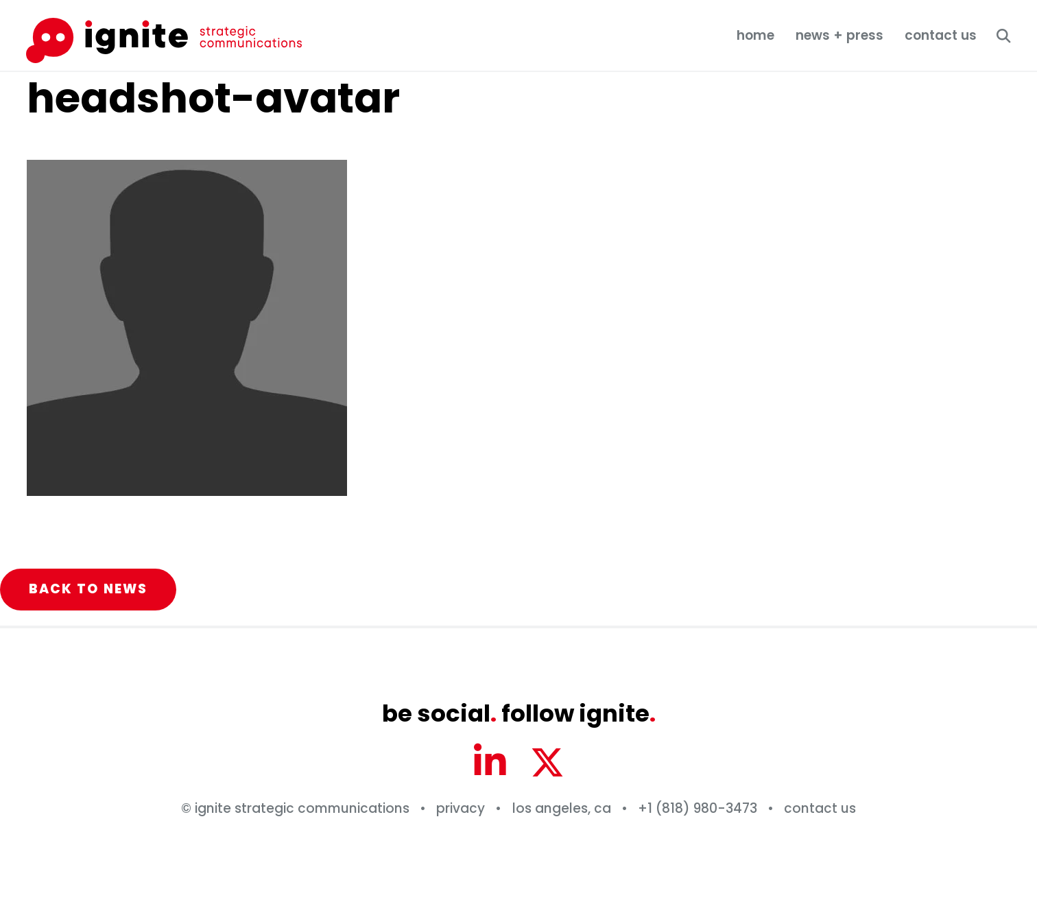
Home (755, 35)
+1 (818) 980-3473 (697, 808)
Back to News (88, 589)
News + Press (839, 35)
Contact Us (941, 35)
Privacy (460, 808)
